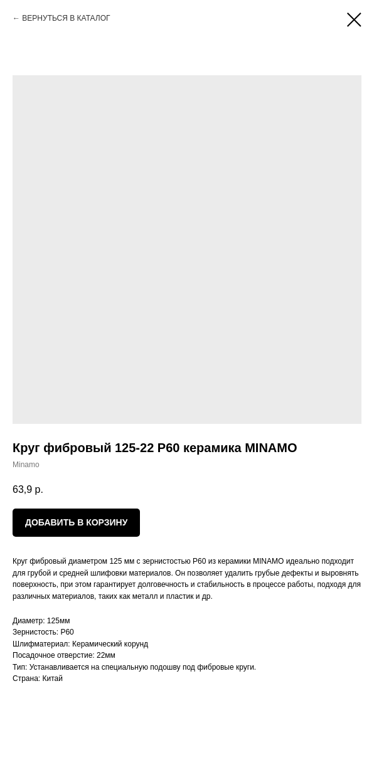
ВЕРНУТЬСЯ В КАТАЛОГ (66, 18)
